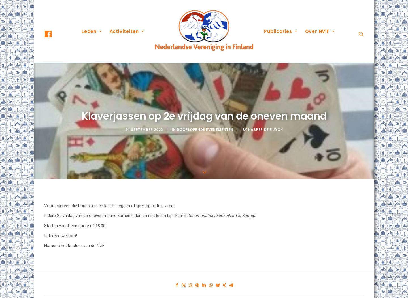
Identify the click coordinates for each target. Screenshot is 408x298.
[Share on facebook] (176, 276)
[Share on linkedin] (204, 276)
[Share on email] (231, 276)
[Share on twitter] (183, 276)
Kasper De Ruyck (265, 124)
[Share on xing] (224, 276)
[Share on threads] (190, 276)
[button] (53, 34)
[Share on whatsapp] (210, 276)
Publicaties (280, 31)
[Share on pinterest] (197, 276)
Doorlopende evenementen (205, 124)
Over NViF (320, 31)
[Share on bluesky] (217, 276)
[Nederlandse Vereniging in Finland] (204, 31)
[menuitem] (53, 34)
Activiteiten (127, 31)
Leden (92, 31)
